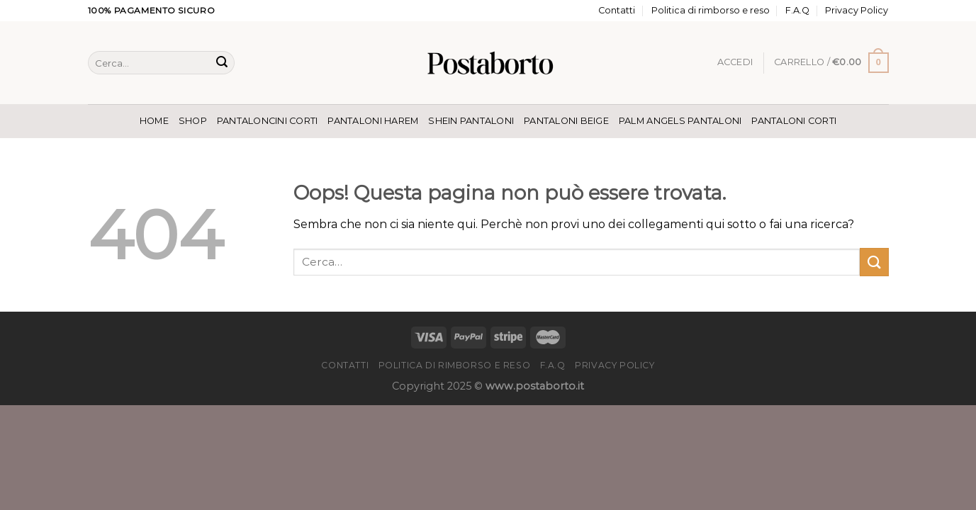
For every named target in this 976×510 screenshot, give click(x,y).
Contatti (616, 10)
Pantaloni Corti (793, 120)
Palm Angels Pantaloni (680, 120)
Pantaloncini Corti (267, 120)
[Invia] (222, 63)
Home (154, 120)
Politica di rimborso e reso (710, 10)
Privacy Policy (856, 10)
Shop (193, 120)
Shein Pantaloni (471, 120)
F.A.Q (797, 10)
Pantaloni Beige (566, 120)
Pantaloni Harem (372, 120)
